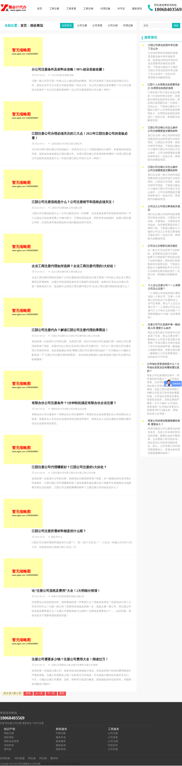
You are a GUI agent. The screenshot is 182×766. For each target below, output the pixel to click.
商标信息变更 (11, 741)
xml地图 (67, 764)
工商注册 (55, 8)
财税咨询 (61, 745)
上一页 (39, 693)
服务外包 (61, 737)
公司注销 (113, 26)
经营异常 (113, 745)
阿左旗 (32, 758)
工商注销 (89, 8)
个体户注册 (38, 723)
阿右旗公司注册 (13, 723)
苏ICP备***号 (47, 764)
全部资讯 (67, 26)
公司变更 (97, 26)
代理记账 (106, 8)
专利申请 (9, 745)
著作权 (7, 749)
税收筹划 (36, 26)
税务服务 (61, 741)
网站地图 (75, 764)
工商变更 (72, 8)
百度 (2, 723)
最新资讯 (137, 8)
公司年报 (113, 749)
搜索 (176, 26)
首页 (40, 8)
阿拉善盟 (20, 758)
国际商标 (9, 737)
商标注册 (9, 733)
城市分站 (58, 764)
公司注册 (82, 26)
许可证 (121, 8)
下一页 (51, 693)
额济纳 (54, 758)
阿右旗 (43, 758)
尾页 (61, 693)
